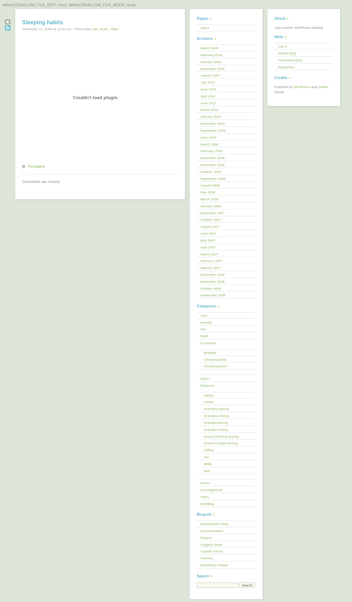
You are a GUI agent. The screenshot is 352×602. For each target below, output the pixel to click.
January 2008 (210, 206)
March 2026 (209, 48)
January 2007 (210, 268)
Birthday (210, 353)
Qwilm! (323, 87)
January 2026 (210, 62)
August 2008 (209, 185)
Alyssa (209, 395)
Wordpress (286, 67)
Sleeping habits (42, 22)
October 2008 (210, 172)
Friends (206, 322)
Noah (103, 29)
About (204, 28)
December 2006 (212, 275)
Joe (95, 29)
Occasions (208, 343)
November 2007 (212, 213)
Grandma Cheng (216, 416)
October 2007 (210, 219)
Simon (205, 483)
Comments (290, 60)
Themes (206, 558)
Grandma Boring (216, 409)
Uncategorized (211, 490)
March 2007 (209, 254)
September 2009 (213, 130)
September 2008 (213, 179)
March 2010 (209, 110)
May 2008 (207, 192)
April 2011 (207, 96)
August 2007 (209, 226)
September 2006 (213, 295)
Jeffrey (209, 450)
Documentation (211, 531)
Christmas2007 (215, 366)
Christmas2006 (215, 359)
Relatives (207, 385)
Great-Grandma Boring (221, 436)
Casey (208, 402)
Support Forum (211, 551)
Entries (287, 53)
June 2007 (208, 233)
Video (114, 29)
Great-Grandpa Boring (221, 443)
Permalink (36, 166)
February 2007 (211, 261)
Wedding (207, 504)
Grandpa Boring (216, 423)
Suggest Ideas (211, 545)
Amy (203, 315)
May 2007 (207, 240)
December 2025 (212, 69)
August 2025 (209, 75)
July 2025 (207, 82)
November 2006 (212, 281)
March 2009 (209, 144)
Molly (208, 464)
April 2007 (207, 247)
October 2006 (210, 288)
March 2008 (209, 199)
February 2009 (211, 151)
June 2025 (208, 89)
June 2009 (208, 137)
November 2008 (212, 165)
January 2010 (210, 117)
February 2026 (211, 55)
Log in (282, 46)
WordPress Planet (214, 565)
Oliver (204, 379)
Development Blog (214, 524)
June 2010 (208, 103)
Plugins (205, 538)
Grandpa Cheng (216, 429)
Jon (206, 457)
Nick (207, 471)
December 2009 (212, 123)
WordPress (301, 87)
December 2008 (212, 158)
